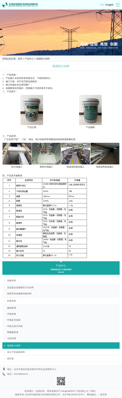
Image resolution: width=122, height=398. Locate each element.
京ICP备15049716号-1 (73, 394)
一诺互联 (102, 394)
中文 (102, 4)
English (109, 4)
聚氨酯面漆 (12, 332)
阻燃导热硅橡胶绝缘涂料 (19, 293)
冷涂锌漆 (11, 338)
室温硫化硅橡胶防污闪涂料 (20, 287)
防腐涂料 (11, 301)
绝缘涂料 (11, 280)
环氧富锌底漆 (13, 320)
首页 (20, 58)
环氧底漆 (11, 314)
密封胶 (10, 358)
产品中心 (29, 58)
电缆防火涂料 (43, 58)
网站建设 (91, 394)
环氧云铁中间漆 (15, 326)
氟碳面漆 (11, 308)
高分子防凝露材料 (16, 352)
